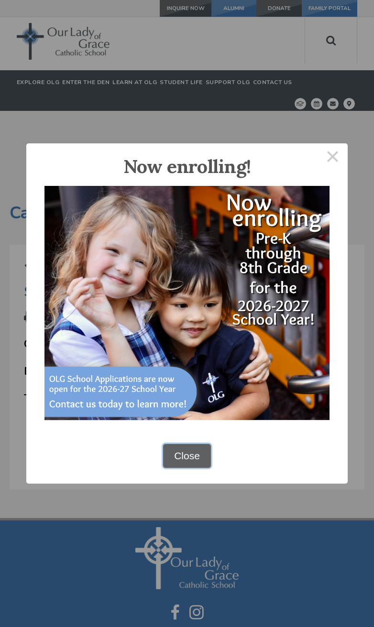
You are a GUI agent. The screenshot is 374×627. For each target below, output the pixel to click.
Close (187, 455)
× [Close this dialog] (333, 158)
